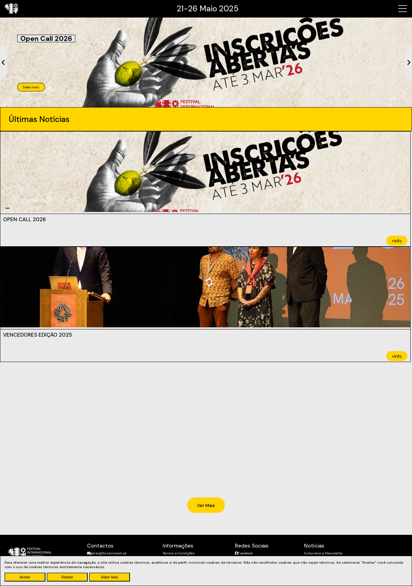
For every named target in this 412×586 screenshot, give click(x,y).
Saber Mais (109, 577)
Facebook (244, 553)
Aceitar (25, 577)
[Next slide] (408, 62)
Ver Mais (206, 505)
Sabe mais (31, 87)
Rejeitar (67, 577)
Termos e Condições (179, 553)
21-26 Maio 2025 (208, 8)
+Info (397, 241)
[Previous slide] (3, 62)
